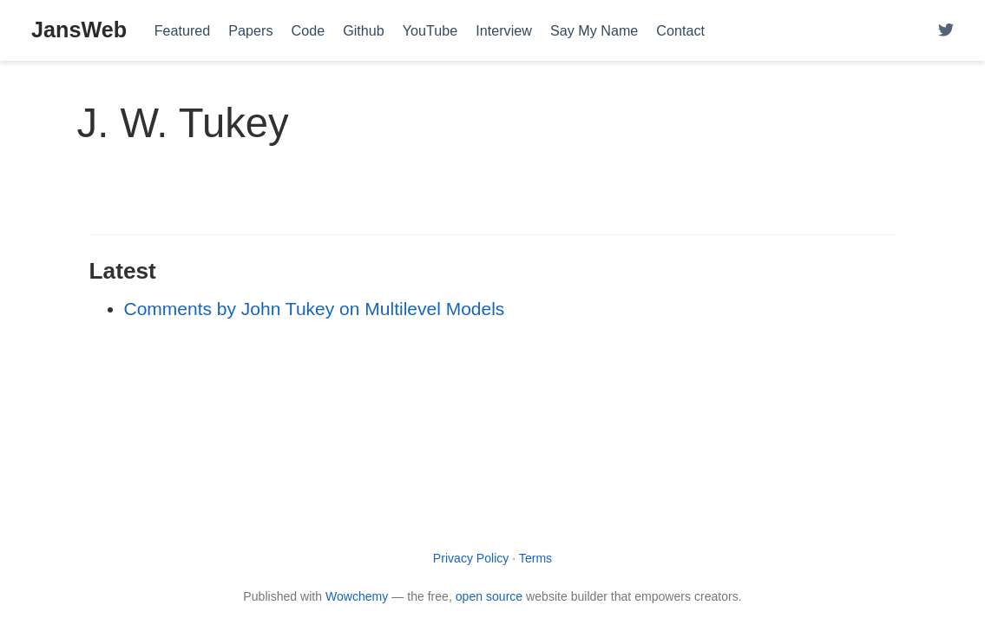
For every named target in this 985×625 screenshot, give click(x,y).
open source (489, 596)
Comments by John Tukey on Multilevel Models (314, 309)
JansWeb (79, 29)
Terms (535, 558)
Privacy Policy (471, 558)
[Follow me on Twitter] (946, 31)
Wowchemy (356, 596)
